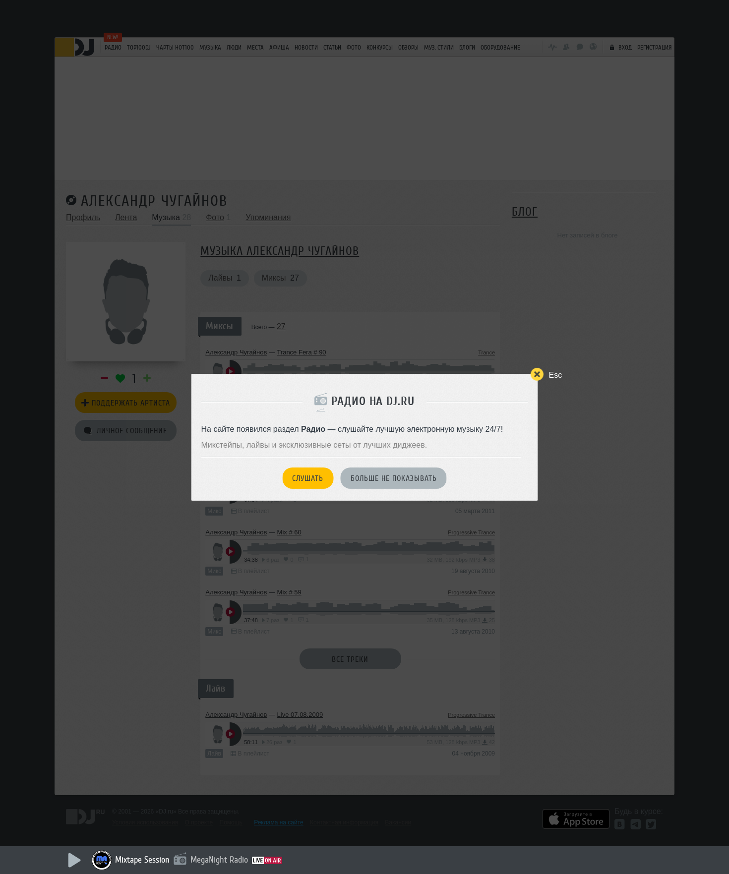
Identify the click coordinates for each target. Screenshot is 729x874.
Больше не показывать (394, 478)
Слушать (307, 478)
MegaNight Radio (219, 860)
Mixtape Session (142, 860)
